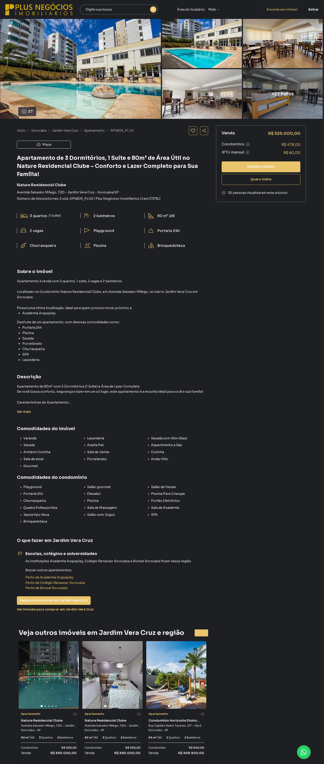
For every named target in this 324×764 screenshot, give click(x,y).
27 (27, 111)
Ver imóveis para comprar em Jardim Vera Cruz (55, 609)
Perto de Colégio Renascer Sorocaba (55, 583)
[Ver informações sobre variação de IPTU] (247, 152)
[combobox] (129, 9)
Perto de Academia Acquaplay (49, 577)
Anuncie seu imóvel (269, 9)
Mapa (44, 144)
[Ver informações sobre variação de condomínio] (248, 144)
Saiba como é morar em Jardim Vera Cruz (54, 600)
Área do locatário (197, 9)
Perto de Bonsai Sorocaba (46, 588)
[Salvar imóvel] (193, 130)
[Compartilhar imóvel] (204, 130)
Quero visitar (261, 179)
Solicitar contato (261, 167)
